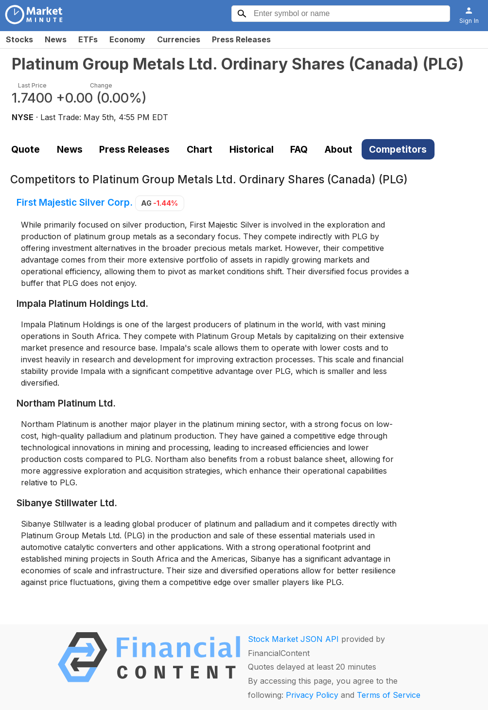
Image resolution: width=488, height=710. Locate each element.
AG (159, 203)
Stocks (19, 39)
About (338, 149)
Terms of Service (388, 695)
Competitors (398, 149)
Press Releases (241, 39)
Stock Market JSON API (293, 639)
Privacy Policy (312, 695)
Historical (251, 149)
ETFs (88, 39)
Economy (127, 39)
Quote (25, 149)
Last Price (32, 85)
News (56, 39)
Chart (199, 149)
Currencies (178, 39)
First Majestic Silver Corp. (75, 202)
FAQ (299, 149)
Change (101, 85)
